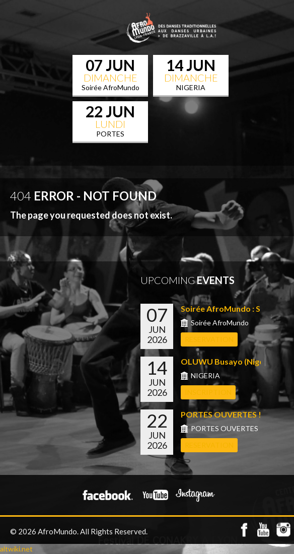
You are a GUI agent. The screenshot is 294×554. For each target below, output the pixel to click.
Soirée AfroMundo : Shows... (233, 308)
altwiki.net (16, 548)
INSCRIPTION (208, 392)
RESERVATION (209, 339)
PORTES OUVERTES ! (221, 414)
